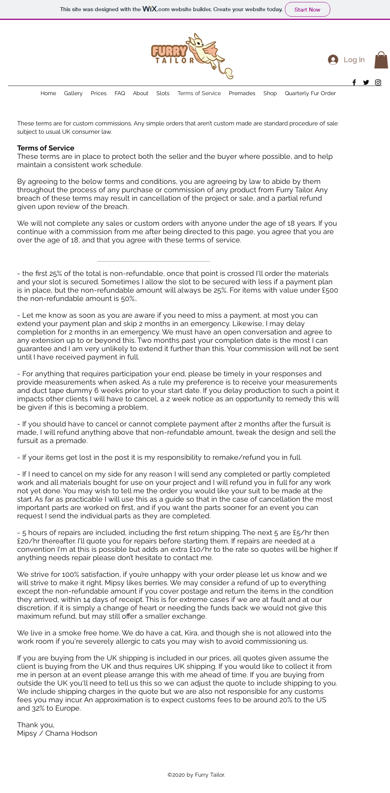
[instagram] (378, 82)
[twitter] (366, 82)
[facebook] (354, 82)
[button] (381, 59)
